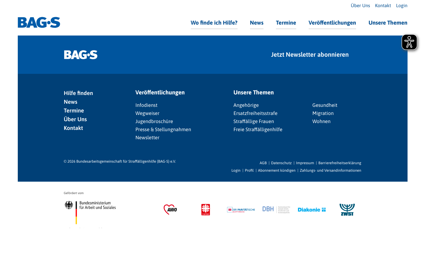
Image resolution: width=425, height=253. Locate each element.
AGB (263, 163)
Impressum (305, 163)
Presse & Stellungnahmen (163, 129)
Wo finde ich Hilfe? (214, 22)
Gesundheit (324, 105)
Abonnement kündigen (277, 170)
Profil (249, 170)
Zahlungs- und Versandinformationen (330, 170)
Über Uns (360, 5)
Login (401, 5)
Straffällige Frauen (254, 121)
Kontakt (383, 5)
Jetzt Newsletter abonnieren (310, 54)
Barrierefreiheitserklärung (339, 163)
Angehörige (246, 105)
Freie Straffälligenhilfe (258, 129)
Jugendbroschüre (154, 121)
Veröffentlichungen (332, 22)
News (256, 22)
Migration (323, 113)
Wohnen (321, 121)
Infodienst (146, 105)
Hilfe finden (78, 93)
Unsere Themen (388, 22)
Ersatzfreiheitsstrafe (256, 113)
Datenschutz (281, 163)
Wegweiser (147, 113)
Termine (286, 22)
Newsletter (147, 138)
